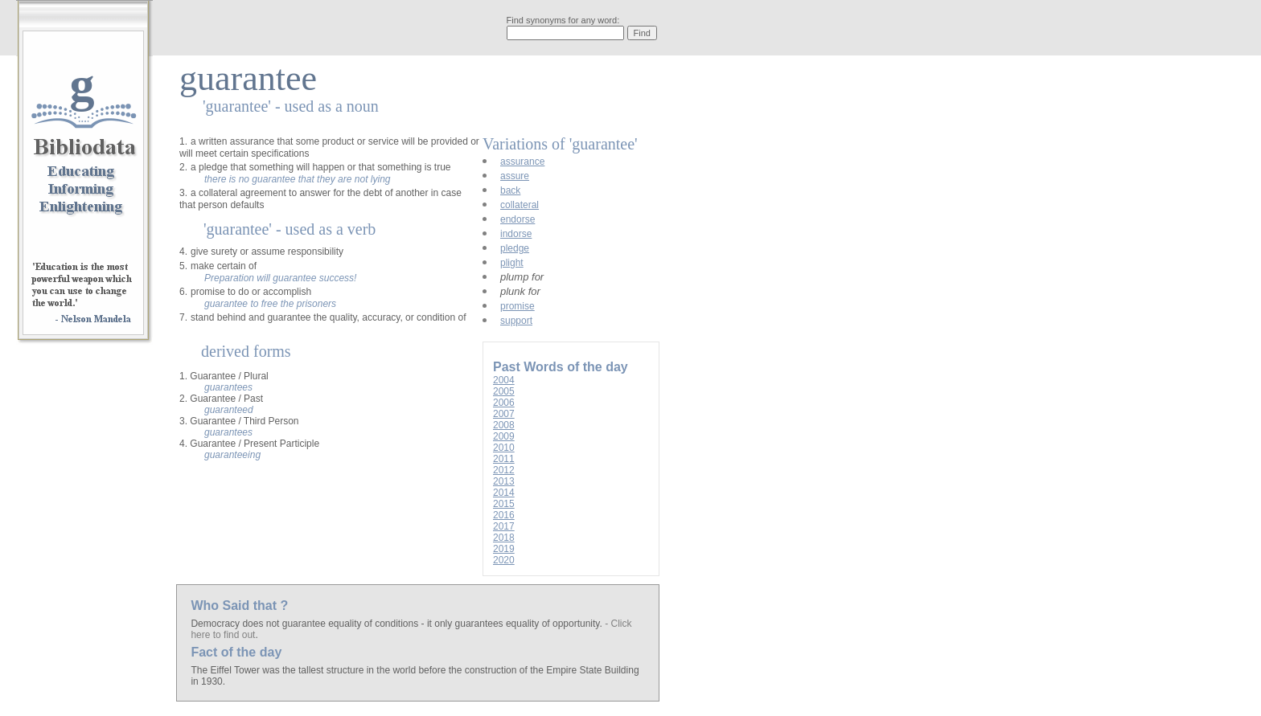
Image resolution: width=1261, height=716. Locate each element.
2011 (504, 458)
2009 (504, 436)
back (510, 190)
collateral (519, 205)
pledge (514, 248)
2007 (504, 413)
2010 (504, 447)
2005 (504, 391)
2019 (504, 548)
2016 (504, 515)
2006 (504, 402)
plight (512, 262)
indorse (516, 233)
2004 (504, 380)
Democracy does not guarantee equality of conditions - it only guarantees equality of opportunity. (398, 623)
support (516, 320)
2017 (504, 526)
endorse (517, 219)
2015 (504, 503)
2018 (504, 537)
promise (517, 306)
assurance (522, 161)
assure (514, 176)
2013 (504, 481)
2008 (504, 425)
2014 (504, 492)
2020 (504, 560)
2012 (504, 470)
